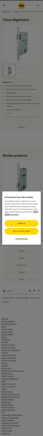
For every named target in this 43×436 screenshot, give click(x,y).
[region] (21, 218)
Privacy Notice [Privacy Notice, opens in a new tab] (14, 214)
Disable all (21, 223)
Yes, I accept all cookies (21, 231)
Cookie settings (22, 239)
